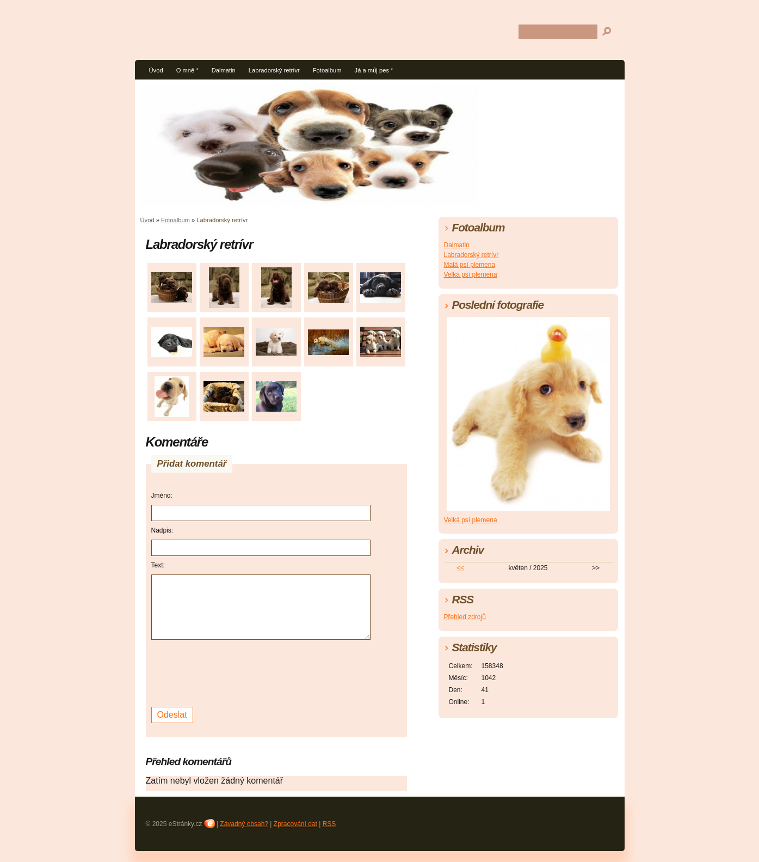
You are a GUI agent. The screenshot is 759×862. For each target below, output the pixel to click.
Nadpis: (162, 530)
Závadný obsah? (244, 824)
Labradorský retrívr (274, 70)
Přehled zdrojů (465, 617)
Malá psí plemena (470, 264)
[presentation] (234, 672)
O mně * (187, 70)
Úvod (156, 70)
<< (460, 568)
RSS (329, 824)
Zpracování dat (295, 824)
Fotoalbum (327, 70)
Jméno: (161, 495)
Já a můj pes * (374, 70)
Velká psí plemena (470, 274)
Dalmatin (224, 70)
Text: (158, 565)
